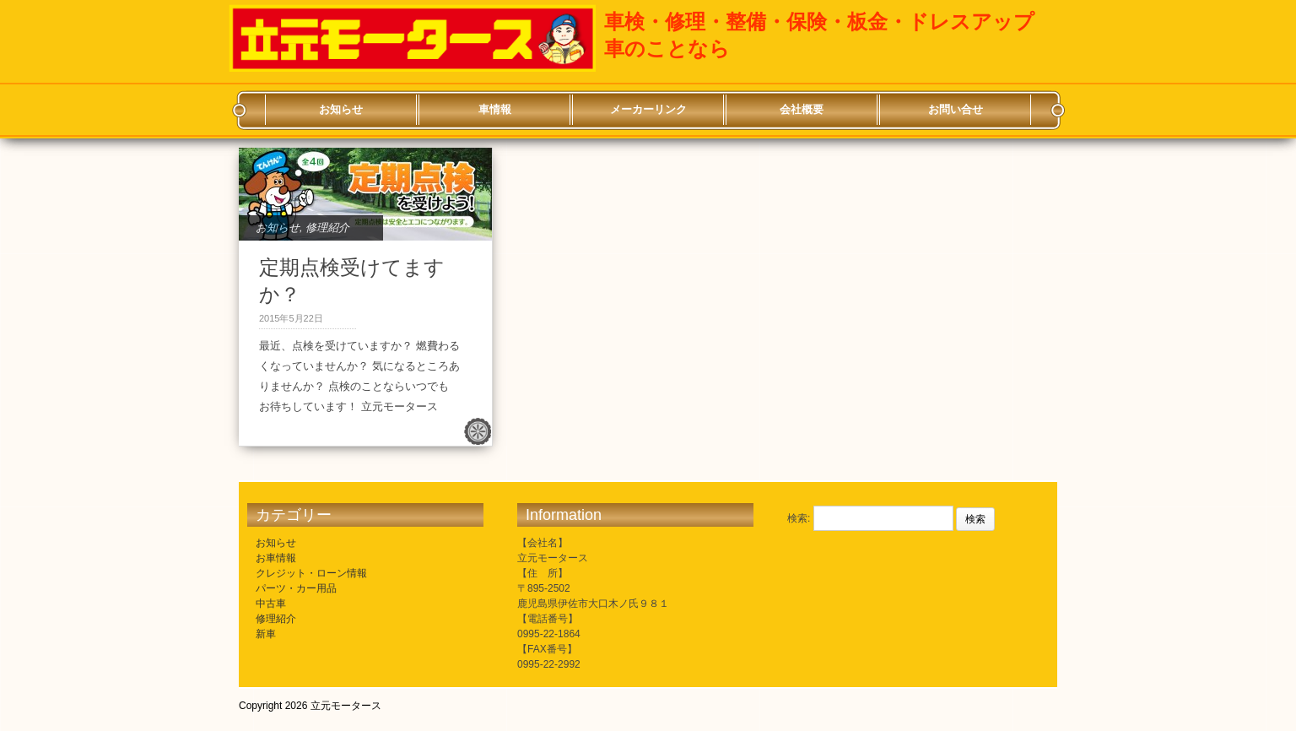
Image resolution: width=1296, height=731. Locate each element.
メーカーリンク (648, 109)
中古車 (271, 603)
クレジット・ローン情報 (311, 573)
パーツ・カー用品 (296, 588)
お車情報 (276, 558)
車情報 (494, 109)
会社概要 (802, 109)
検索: (798, 518)
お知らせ (341, 109)
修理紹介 (327, 227)
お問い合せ (955, 109)
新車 (266, 634)
